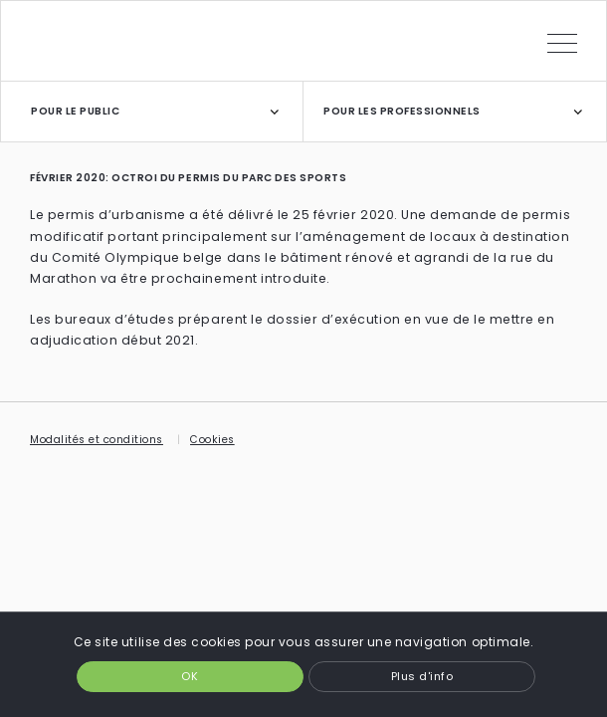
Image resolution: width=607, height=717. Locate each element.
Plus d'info (422, 676)
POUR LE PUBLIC (75, 111)
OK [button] (189, 676)
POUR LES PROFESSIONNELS (402, 111)
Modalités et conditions (96, 439)
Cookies (212, 439)
